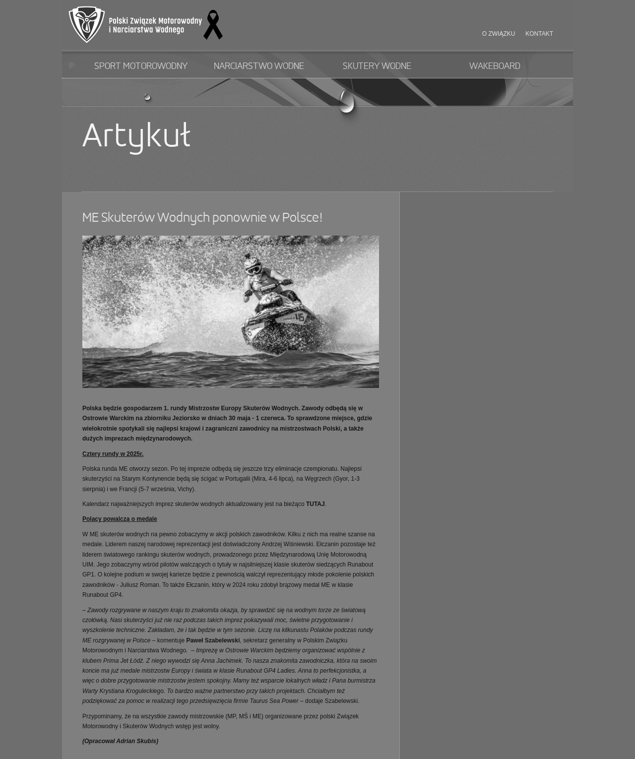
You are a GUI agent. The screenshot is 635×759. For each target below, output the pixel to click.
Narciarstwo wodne (259, 66)
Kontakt (539, 33)
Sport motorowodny (141, 66)
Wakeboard (494, 66)
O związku (498, 33)
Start (71, 65)
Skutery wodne (377, 66)
